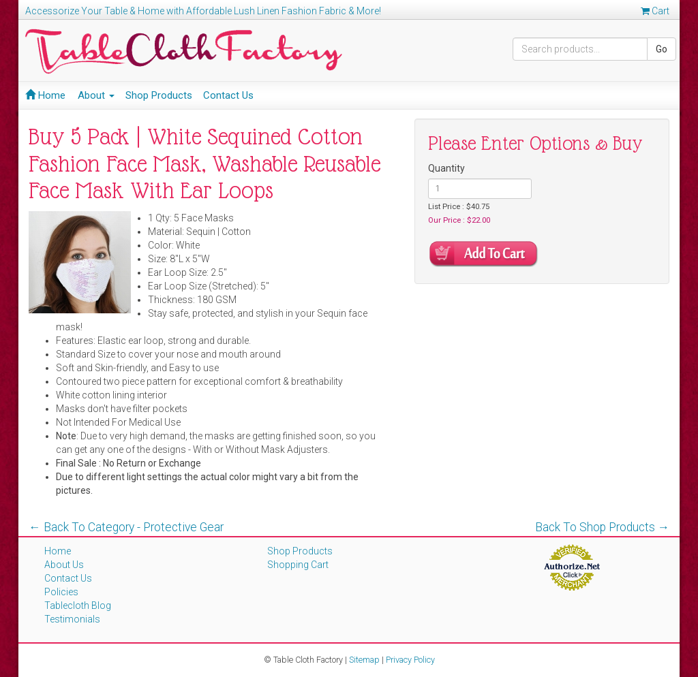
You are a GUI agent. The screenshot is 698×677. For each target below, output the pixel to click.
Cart (655, 10)
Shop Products (158, 95)
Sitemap (364, 660)
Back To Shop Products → (602, 527)
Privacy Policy (410, 660)
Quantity (446, 168)
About (96, 95)
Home (45, 95)
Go (661, 49)
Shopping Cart (298, 564)
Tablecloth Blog (77, 605)
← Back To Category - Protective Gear (126, 527)
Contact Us (228, 95)
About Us (64, 564)
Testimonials (72, 619)
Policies (61, 591)
